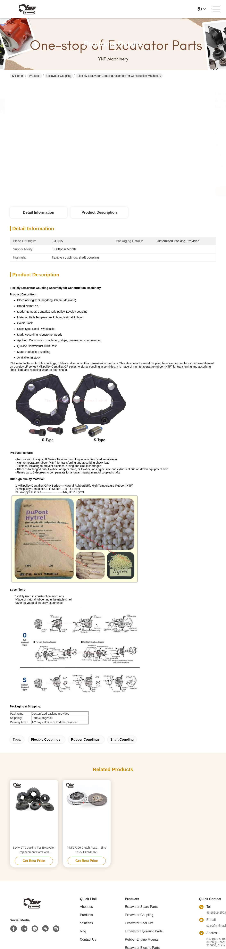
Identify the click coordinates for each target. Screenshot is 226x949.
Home (17, 75)
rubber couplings (85, 739)
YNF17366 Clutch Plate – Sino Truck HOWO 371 (86, 850)
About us (86, 906)
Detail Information (38, 212)
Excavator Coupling (59, 75)
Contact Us (88, 939)
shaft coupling (122, 739)
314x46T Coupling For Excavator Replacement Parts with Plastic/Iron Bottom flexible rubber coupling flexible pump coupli (33, 850)
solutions (86, 923)
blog (83, 931)
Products (34, 75)
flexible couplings (45, 739)
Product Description (99, 212)
